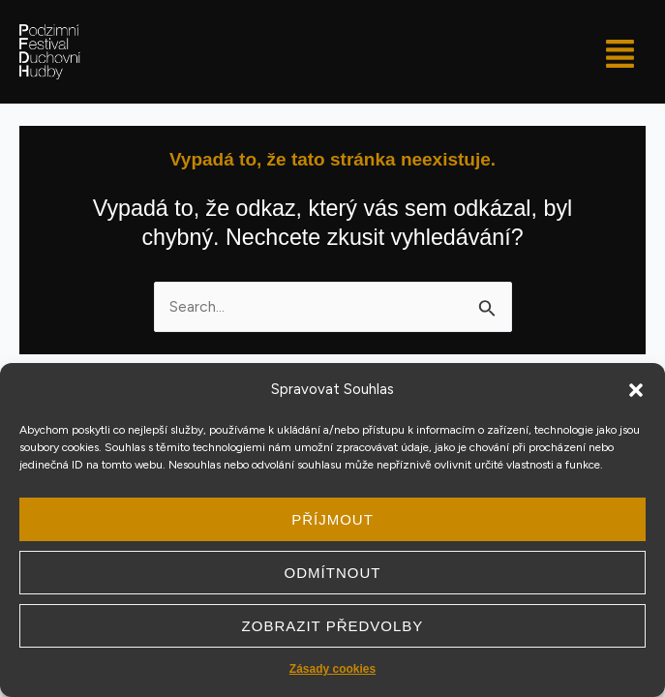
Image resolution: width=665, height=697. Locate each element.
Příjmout (332, 519)
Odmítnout (333, 572)
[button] (636, 390)
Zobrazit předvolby (333, 626)
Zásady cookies (332, 669)
